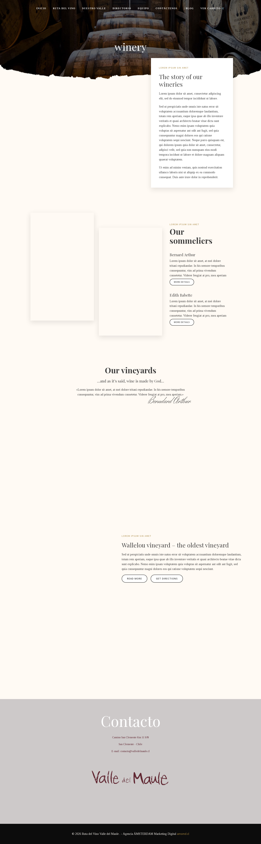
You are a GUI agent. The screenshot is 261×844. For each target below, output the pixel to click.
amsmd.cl (183, 834)
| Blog (189, 8)
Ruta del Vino (64, 8)
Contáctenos (166, 8)
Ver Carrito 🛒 (212, 8)
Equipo (143, 8)
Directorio (122, 8)
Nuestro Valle (94, 8)
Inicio (41, 8)
